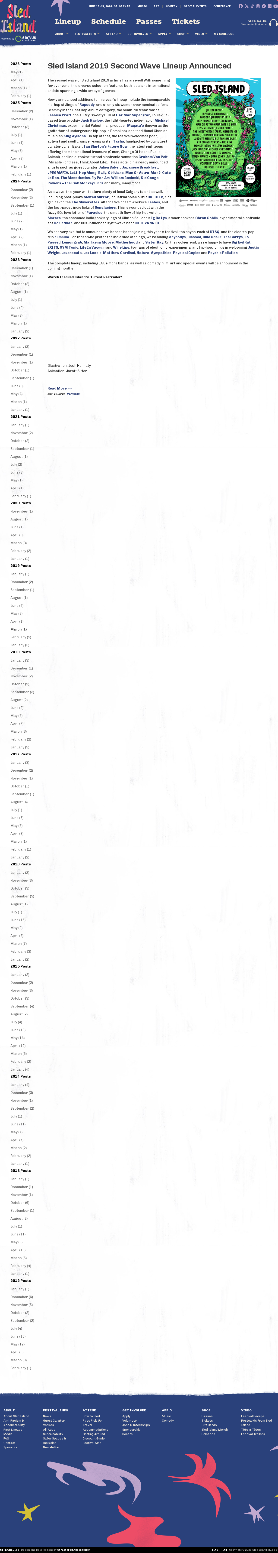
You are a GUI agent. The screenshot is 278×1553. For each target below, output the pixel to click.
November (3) (21, 880)
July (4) (16, 1022)
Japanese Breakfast (140, 167)
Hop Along (88, 173)
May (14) (17, 1038)
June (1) (16, 143)
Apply (162, 34)
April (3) (16, 535)
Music (142, 6)
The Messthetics (75, 178)
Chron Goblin (206, 218)
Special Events (195, 6)
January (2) (19, 331)
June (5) (16, 606)
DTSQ (214, 232)
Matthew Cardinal (119, 253)
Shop (181, 34)
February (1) (20, 96)
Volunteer (129, 1420)
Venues (48, 1425)
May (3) (16, 151)
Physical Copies (186, 253)
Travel (87, 1425)
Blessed (194, 237)
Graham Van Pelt (153, 157)
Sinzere (54, 218)
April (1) (16, 80)
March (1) (18, 88)
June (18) (17, 1030)
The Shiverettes (85, 202)
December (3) (21, 1093)
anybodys (177, 237)
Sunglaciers (105, 207)
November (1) (21, 119)
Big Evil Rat (241, 242)
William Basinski (125, 178)
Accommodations (95, 1429)
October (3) (19, 127)
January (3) (19, 645)
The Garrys (233, 237)
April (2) (16, 158)
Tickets (186, 21)
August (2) (19, 700)
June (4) (16, 307)
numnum (61, 237)
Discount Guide (94, 1438)
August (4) (19, 802)
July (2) (16, 464)
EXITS (52, 247)
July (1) (16, 135)
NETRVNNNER (147, 223)
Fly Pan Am (101, 178)
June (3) (16, 386)
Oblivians (116, 173)
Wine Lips (121, 247)
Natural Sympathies (154, 253)
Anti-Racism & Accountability (14, 1423)
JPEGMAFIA (57, 173)
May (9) (16, 613)
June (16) (17, 920)
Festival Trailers (253, 1434)
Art (156, 6)
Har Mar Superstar (133, 115)
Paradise (94, 213)
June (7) (16, 818)
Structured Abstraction (73, 1549)
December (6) (21, 1297)
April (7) (16, 723)
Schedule (108, 21)
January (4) (19, 1069)
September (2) (22, 1108)
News (47, 1416)
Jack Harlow (92, 120)
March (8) (18, 1360)
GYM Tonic (69, 247)
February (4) (20, 1266)
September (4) (22, 1006)
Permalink (73, 393)
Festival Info (85, 34)
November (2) (21, 197)
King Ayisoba (74, 136)
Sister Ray (154, 242)
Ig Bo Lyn (159, 218)
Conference (222, 6)
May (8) (16, 928)
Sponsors (10, 1447)
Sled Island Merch (215, 1429)
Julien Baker (109, 167)
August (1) (19, 292)
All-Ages (49, 1429)
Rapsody (87, 105)
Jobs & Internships (136, 1425)
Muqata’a (135, 125)
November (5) (21, 1305)
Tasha (118, 141)
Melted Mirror (96, 197)
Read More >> (59, 388)
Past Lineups (12, 1429)
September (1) (22, 205)
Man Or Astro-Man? (143, 173)
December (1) (21, 268)
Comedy (171, 6)
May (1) (16, 72)
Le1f (73, 173)
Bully (102, 173)
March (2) (18, 1148)
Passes (149, 21)
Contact (9, 1443)
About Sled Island (16, 1416)
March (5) (18, 1258)
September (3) (22, 692)
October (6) (19, 1203)
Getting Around (94, 1434)
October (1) (19, 370)
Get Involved (137, 34)
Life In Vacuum (92, 247)
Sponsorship (131, 1429)
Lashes (154, 202)
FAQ (6, 1438)
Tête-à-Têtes (251, 1429)
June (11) (17, 1124)
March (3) (18, 543)
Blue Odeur (212, 237)
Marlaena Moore (99, 242)
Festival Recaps (253, 1416)
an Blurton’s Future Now (106, 146)
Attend (112, 34)
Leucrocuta (71, 253)
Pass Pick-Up (92, 1420)
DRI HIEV (155, 197)
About (60, 34)
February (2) (20, 551)
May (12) (17, 1344)
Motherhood (126, 242)
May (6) (16, 826)
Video (199, 34)
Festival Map (92, 1443)
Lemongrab (72, 242)
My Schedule (224, 34)
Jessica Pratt (59, 115)
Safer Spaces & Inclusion (54, 1441)
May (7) (16, 1132)
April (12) (17, 1046)
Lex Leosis (92, 253)
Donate (127, 1434)
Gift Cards (209, 1425)
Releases (208, 1434)
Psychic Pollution (223, 253)
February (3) (20, 637)
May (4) (16, 394)
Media (8, 1434)
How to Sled (91, 1416)
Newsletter (51, 1447)
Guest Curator (54, 1420)
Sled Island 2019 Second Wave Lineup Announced (139, 66)
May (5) (16, 716)
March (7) (18, 944)
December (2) (21, 111)
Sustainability (53, 1434)
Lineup (68, 21)
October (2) (19, 284)
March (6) (18, 1054)
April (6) (16, 1352)
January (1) (19, 410)
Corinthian (63, 223)
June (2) (16, 221)
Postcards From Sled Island (256, 1423)
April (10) (17, 1250)
